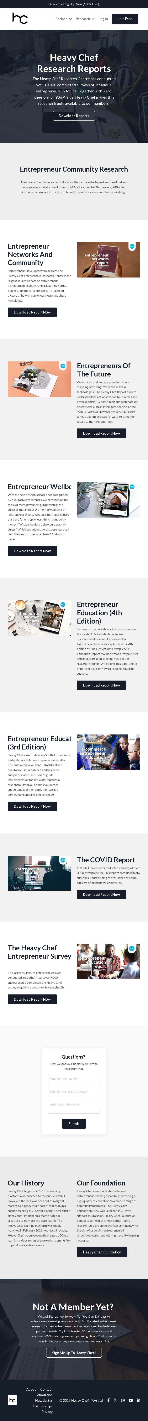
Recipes (63, 19)
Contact (46, 1389)
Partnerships (43, 1406)
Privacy (47, 1411)
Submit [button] (74, 1124)
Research (85, 19)
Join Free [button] (125, 19)
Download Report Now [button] (32, 312)
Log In (103, 19)
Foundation (44, 1395)
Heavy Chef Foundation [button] (102, 1252)
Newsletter (44, 1400)
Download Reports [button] (74, 115)
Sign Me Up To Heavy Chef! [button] (74, 1353)
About (31, 1389)
